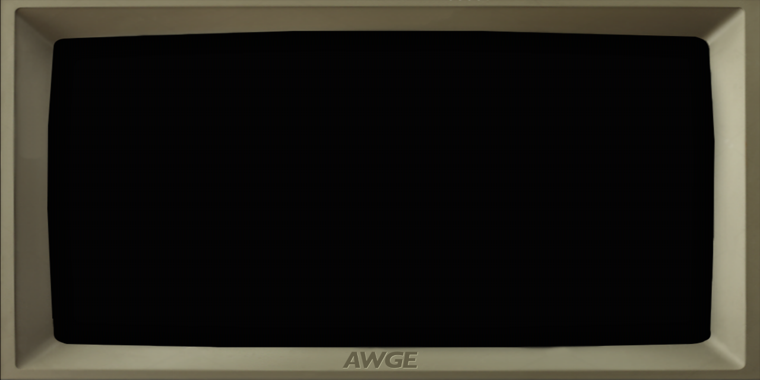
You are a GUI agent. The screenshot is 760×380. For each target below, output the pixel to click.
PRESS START (392, 256)
